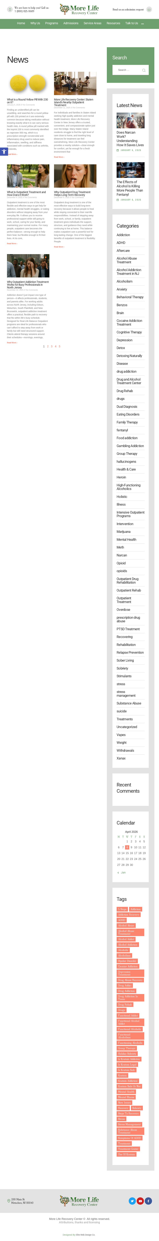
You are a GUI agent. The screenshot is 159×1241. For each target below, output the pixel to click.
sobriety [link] (136, 1108)
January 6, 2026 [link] (131, 150)
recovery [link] (123, 1108)
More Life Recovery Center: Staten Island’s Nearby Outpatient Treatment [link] (73, 102)
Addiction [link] (123, 235)
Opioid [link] (121, 563)
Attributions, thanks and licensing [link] (79, 1222)
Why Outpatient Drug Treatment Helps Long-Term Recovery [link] (72, 193)
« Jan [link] (122, 872)
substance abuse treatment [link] (127, 1131)
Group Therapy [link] (127, 454)
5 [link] (59, 346)
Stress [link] (121, 1118)
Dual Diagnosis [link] (127, 407)
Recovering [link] (124, 637)
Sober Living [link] (125, 660)
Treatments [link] (125, 719)
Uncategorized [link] (127, 727)
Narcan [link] (122, 555)
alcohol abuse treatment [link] (126, 932)
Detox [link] (121, 348)
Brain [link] (120, 313)
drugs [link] (120, 399)
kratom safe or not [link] (129, 1086)
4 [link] (55, 346)
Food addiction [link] (127, 438)
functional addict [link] (128, 1015)
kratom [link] (122, 1075)
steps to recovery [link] (128, 1113)
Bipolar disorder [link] (127, 960)
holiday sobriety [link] (127, 1053)
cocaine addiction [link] (128, 966)
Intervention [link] (125, 524)
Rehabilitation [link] (126, 645)
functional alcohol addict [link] (128, 1022)
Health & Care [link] (126, 469)
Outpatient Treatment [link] (124, 600)
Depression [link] (124, 340)
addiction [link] (136, 909)
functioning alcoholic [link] (130, 1042)
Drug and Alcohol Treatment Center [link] (129, 381)
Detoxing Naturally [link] (129, 356)
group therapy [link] (126, 1048)
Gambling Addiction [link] (130, 446)
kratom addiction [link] (128, 1080)
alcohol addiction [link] (127, 944)
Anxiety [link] (122, 289)
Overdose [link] (123, 610)
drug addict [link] (124, 985)
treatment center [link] (128, 1148)
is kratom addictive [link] (129, 1059)
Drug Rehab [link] (125, 391)
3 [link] (51, 346)
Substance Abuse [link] (129, 703)
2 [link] (48, 346)
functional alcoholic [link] (129, 1029)
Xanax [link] (121, 758)
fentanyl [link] (122, 430)
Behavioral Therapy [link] (130, 297)
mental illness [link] (126, 1097)
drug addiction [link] (126, 371)
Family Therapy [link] (127, 422)
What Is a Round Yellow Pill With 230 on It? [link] (27, 101)
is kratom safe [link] (126, 1070)
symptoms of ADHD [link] (129, 1138)
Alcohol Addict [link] (126, 939)
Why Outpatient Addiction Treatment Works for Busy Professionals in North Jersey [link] (28, 285)
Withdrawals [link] (125, 750)
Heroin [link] (121, 477)
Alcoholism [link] (124, 281)
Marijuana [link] (123, 532)
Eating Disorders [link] (128, 414)
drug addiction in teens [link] (128, 998)
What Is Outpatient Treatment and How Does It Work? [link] (26, 193)
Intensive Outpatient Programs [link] (130, 514)
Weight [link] (121, 743)
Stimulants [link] (124, 676)
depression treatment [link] (124, 973)
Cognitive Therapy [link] (129, 332)
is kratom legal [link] (127, 1064)
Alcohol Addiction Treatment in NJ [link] (129, 271)
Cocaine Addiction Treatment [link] (129, 322)
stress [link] (121, 684)
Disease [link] (122, 364)
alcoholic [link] (123, 950)
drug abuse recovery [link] (130, 980)
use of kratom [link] (126, 1154)
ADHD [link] (121, 243)
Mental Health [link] (126, 540)
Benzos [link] (122, 305)
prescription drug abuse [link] (128, 619)
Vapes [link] (121, 735)
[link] (4, 152)
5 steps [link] (122, 909)
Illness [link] (121, 504)
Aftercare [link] (123, 251)
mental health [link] (126, 1091)
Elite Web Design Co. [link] (86, 1235)
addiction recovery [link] (128, 914)
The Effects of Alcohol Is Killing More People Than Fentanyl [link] (130, 188)
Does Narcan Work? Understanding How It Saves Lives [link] (130, 138)
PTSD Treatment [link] (128, 629)
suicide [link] (122, 711)
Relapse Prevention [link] (130, 652)
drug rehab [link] (125, 1004)
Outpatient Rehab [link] (129, 590)
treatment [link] (124, 1143)
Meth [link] (120, 547)
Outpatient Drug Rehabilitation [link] (127, 580)
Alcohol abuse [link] (126, 925)
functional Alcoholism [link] (124, 1036)
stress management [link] (126, 693)
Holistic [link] (122, 497)
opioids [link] (122, 571)
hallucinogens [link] (126, 462)
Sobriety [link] (122, 668)
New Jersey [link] (124, 1102)
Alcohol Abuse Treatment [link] (127, 260)
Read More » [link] (12, 154)
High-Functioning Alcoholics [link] (128, 487)
